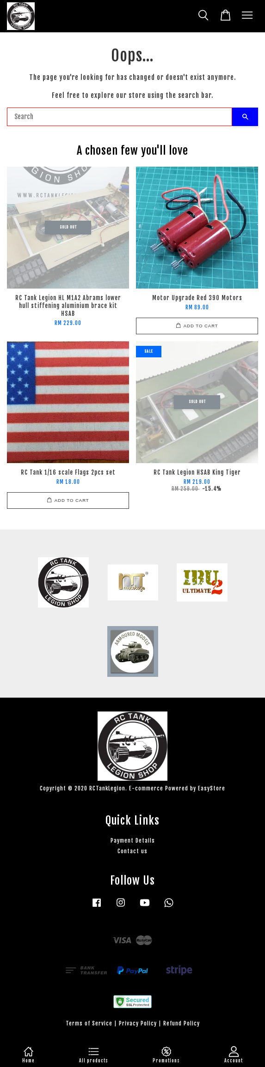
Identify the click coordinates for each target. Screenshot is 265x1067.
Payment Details (133, 840)
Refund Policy (181, 1023)
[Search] (119, 117)
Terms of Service (89, 1023)
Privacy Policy (138, 1023)
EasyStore (211, 788)
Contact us (132, 851)
